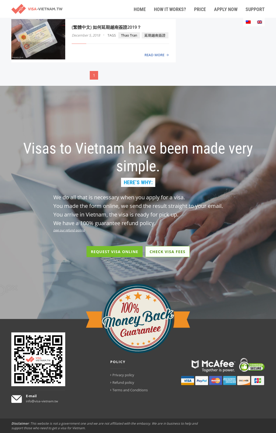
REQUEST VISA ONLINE (114, 251)
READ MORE (154, 54)
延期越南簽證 (154, 35)
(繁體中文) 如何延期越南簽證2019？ (106, 27)
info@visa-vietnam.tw (42, 401)
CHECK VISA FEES (167, 251)
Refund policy (123, 382)
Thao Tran (129, 35)
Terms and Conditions (130, 390)
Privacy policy (123, 374)
